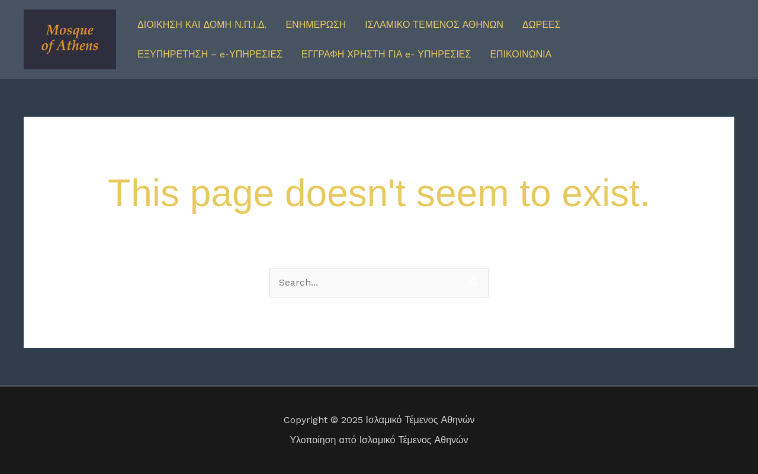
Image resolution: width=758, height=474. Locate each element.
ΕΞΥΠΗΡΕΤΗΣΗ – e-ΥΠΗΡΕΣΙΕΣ (209, 54)
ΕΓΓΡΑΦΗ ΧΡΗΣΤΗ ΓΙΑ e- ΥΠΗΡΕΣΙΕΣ (386, 54)
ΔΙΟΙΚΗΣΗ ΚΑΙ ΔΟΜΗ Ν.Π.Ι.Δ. (201, 24)
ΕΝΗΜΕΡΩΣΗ (315, 24)
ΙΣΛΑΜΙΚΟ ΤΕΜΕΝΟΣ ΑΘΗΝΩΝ (434, 24)
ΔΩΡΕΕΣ (541, 24)
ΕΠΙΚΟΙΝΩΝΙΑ (520, 54)
